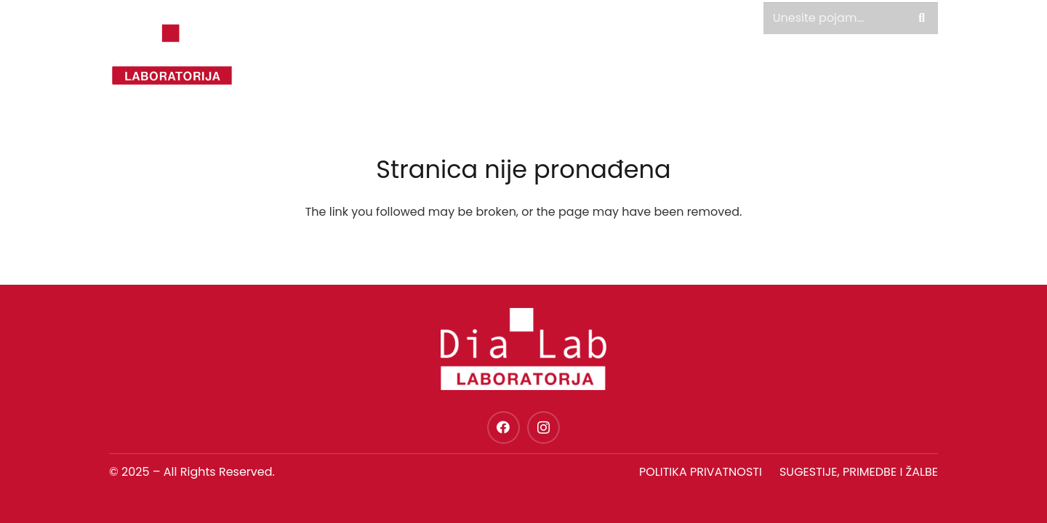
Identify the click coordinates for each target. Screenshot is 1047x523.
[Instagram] (543, 427)
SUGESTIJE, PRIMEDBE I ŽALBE (858, 471)
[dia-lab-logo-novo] (172, 54)
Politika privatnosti (700, 471)
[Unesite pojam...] (850, 18)
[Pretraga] (921, 18)
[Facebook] (503, 427)
